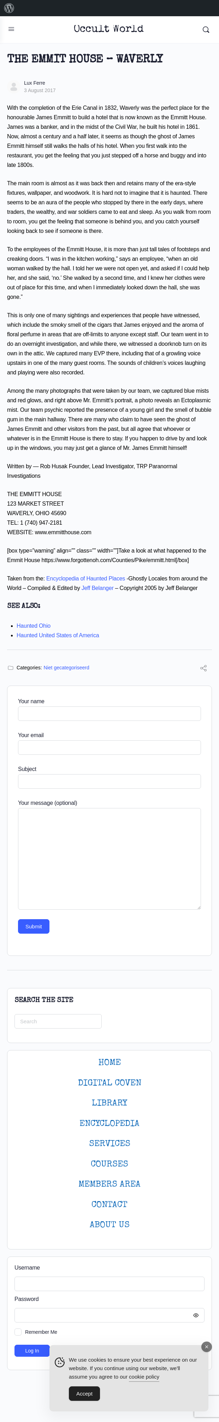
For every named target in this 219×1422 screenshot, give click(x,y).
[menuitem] (9, 8)
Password (107, 1299)
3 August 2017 (40, 90)
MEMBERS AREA (109, 1184)
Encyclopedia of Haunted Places (85, 579)
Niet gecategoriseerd (66, 667)
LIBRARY (109, 1103)
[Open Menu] (11, 29)
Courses (109, 1164)
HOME (109, 1063)
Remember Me (41, 1332)
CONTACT (109, 1205)
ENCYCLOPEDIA (109, 1124)
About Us (110, 1225)
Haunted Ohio (34, 626)
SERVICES (109, 1144)
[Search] (206, 29)
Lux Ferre (34, 83)
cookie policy (144, 1377)
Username (27, 1268)
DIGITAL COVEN (109, 1083)
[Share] (203, 669)
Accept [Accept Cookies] (84, 1394)
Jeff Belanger (98, 588)
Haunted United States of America (58, 635)
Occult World (108, 30)
